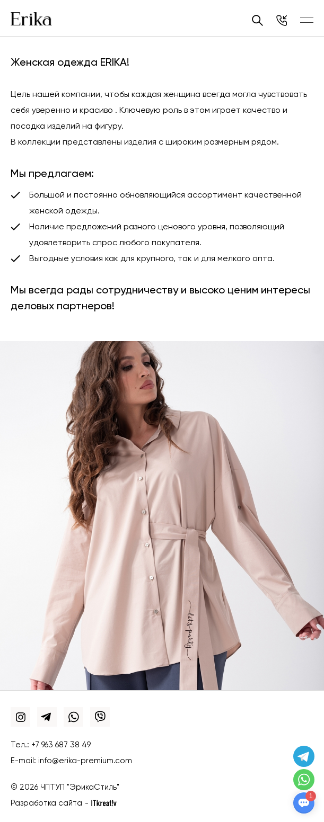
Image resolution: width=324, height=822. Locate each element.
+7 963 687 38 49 (61, 745)
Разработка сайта (46, 803)
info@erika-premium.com (85, 761)
